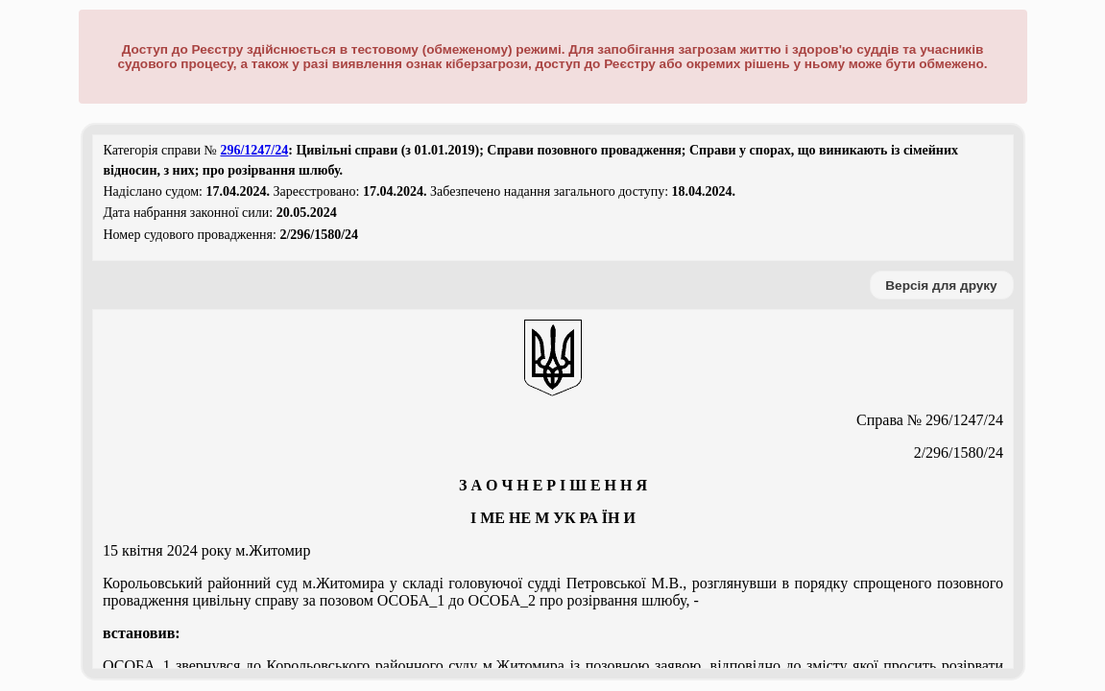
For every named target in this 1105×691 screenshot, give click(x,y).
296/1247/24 (254, 150)
